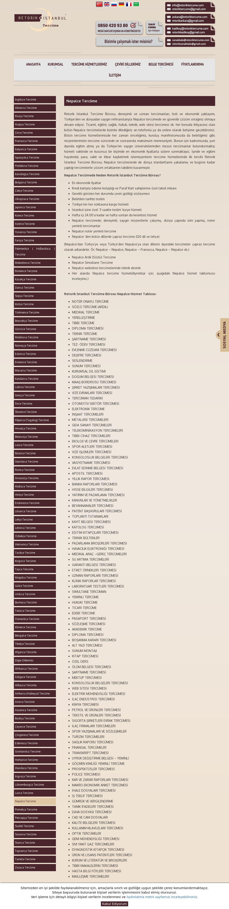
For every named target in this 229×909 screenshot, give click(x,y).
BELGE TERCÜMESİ (161, 66)
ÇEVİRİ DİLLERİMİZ (127, 66)
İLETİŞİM (115, 75)
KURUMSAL (55, 66)
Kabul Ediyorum (114, 904)
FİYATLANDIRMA (192, 64)
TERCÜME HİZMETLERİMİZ (89, 66)
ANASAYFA (33, 64)
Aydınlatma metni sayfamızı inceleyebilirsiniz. (162, 897)
